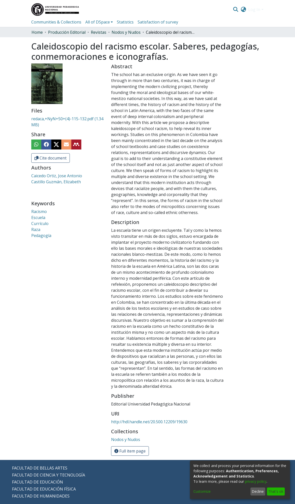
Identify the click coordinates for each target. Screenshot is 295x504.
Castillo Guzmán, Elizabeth (56, 181)
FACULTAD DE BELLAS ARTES (39, 468)
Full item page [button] (130, 451)
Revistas (98, 32)
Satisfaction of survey (158, 22)
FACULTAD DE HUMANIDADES (41, 496)
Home (37, 32)
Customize (202, 491)
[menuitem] (243, 9)
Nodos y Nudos (126, 32)
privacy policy (255, 481)
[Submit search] (236, 9)
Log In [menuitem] (254, 9)
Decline (258, 491)
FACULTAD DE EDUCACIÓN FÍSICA (44, 489)
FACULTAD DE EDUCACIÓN (37, 482)
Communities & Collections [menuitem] (56, 22)
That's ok (275, 491)
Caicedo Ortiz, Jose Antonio (56, 175)
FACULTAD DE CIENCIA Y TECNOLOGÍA (48, 475)
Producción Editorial (67, 32)
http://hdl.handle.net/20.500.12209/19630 (149, 421)
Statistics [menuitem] (125, 22)
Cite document (51, 158)
